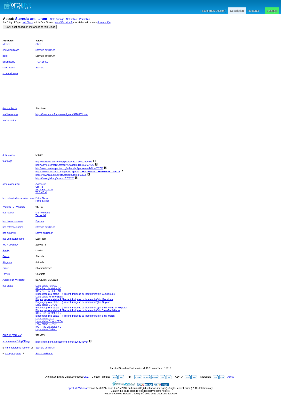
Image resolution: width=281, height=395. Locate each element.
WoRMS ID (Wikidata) (14, 206)
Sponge (60, 19)
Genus (6, 256)
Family (6, 250)
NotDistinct (71, 19)
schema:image (10, 73)
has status (8, 285)
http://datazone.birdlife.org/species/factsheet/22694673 (64, 161)
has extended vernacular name (19, 198)
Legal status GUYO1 (46, 305)
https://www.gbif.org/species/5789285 (55, 178)
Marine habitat (43, 212)
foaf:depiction (9, 120)
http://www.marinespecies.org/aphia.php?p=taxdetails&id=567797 (69, 168)
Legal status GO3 (45, 318)
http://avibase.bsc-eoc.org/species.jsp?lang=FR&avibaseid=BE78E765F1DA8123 (78, 171)
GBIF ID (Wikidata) (12, 335)
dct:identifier (9, 155)
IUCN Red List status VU (48, 326)
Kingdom (7, 262)
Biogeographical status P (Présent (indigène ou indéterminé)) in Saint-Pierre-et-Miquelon (81, 307)
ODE (86, 377)
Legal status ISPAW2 (46, 285)
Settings (272, 10)
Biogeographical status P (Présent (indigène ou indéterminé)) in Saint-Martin (75, 315)
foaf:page (7, 161)
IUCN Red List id (44, 189)
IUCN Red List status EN (48, 313)
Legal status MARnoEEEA (49, 296)
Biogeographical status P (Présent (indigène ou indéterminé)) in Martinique (74, 299)
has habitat (8, 212)
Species (40, 221)
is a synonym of (13, 353)
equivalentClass (11, 50)
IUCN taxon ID (10, 244)
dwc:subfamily (10, 108)
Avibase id (41, 184)
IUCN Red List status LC (48, 288)
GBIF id (40, 186)
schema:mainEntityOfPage (16, 341)
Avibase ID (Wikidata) (14, 280)
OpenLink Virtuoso (77, 388)
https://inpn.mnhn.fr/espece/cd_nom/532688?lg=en (62, 114)
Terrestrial (41, 215)
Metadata (253, 10)
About (231, 377)
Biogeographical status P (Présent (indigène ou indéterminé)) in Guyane (73, 302)
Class (38, 44)
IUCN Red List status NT (48, 291)
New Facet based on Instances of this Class (29, 26)
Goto (52, 19)
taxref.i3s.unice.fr (63, 22)
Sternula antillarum (31, 19)
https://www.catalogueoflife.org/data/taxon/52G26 (61, 175)
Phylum (6, 274)
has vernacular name (13, 238)
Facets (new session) (213, 10)
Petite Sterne (42, 198)
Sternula (40, 67)
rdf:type (6, 44)
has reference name (13, 227)
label (5, 56)
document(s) (104, 22)
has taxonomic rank (13, 221)
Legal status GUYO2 (46, 324)
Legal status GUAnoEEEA (49, 321)
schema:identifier (11, 184)
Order (6, 268)
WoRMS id (41, 192)
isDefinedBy (9, 61)
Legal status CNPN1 (46, 329)
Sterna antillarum (44, 233)
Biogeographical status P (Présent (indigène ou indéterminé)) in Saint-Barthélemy (78, 310)
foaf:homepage (10, 114)
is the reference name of (17, 347)
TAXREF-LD (42, 61)
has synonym (9, 233)
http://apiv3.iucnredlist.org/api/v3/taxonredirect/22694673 (65, 165)
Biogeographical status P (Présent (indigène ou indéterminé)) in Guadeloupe (75, 294)
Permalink (84, 19)
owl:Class (28, 22)
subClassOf (9, 67)
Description (237, 10)
